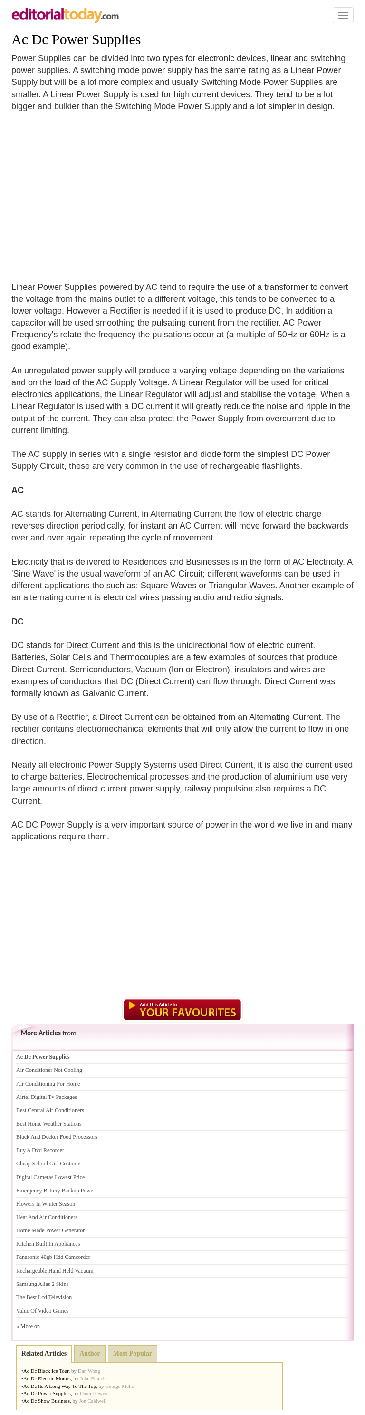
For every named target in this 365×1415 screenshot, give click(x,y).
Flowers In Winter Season (45, 1204)
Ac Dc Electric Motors (47, 1378)
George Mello (119, 1386)
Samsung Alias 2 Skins (42, 1284)
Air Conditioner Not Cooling (49, 1070)
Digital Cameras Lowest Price (50, 1177)
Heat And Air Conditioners (46, 1217)
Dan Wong (89, 1371)
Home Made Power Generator (50, 1230)
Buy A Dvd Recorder (40, 1150)
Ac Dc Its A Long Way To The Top (59, 1386)
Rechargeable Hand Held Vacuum (55, 1270)
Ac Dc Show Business (46, 1401)
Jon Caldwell (92, 1401)
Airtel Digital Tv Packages (46, 1097)
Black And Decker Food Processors (56, 1137)
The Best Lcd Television (44, 1297)
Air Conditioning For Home (48, 1083)
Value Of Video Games (42, 1310)
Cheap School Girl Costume (48, 1163)
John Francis (93, 1378)
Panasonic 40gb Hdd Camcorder (53, 1257)
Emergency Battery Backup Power (55, 1190)
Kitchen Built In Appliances (48, 1243)
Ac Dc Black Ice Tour (46, 1371)
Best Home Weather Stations (49, 1123)
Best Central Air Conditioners (50, 1110)
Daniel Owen (93, 1393)
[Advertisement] (91, 190)
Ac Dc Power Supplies (76, 39)
